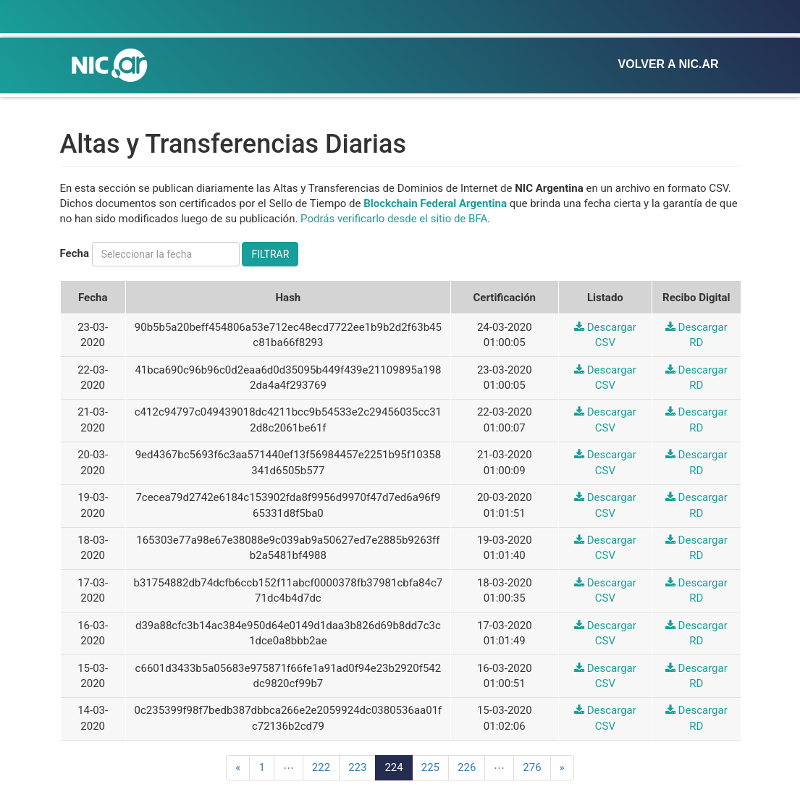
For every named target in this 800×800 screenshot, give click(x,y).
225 (430, 767)
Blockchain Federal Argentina (435, 203)
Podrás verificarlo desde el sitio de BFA (393, 218)
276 (532, 767)
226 (467, 767)
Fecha (74, 253)
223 (357, 767)
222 (321, 767)
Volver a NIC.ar (668, 64)
